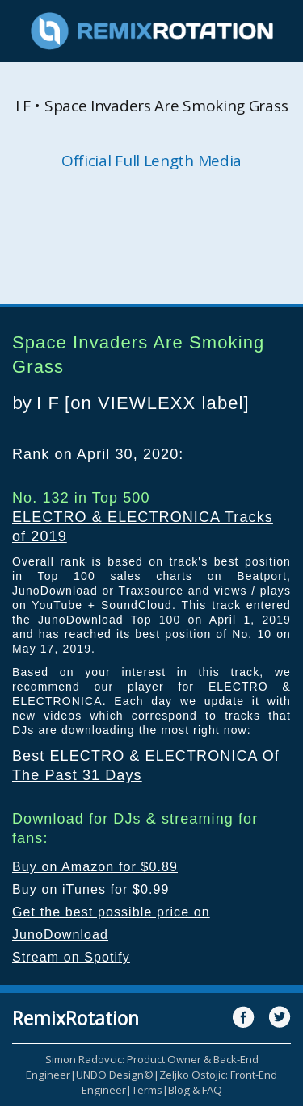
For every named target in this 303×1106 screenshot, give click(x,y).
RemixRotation (75, 1018)
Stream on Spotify (71, 957)
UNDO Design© (115, 1074)
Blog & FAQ (195, 1090)
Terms (147, 1090)
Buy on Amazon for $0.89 (95, 867)
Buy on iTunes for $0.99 (91, 889)
